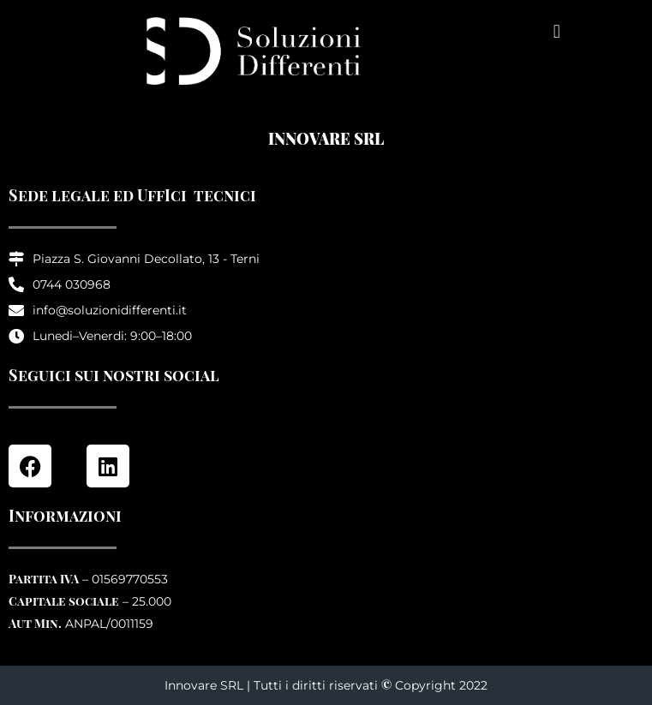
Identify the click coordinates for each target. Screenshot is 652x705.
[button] (556, 31)
